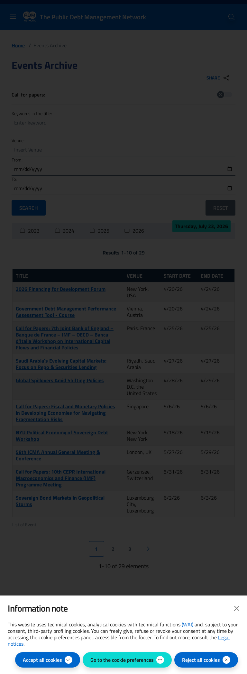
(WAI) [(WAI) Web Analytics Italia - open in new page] (187, 624)
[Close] (236, 608)
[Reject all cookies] (206, 660)
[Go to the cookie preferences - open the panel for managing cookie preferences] (127, 660)
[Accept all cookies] (47, 660)
